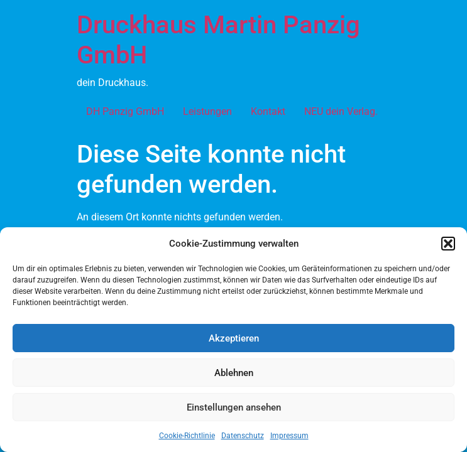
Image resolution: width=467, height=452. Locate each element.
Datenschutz (242, 435)
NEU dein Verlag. (341, 111)
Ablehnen (233, 373)
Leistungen (207, 111)
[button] (448, 243)
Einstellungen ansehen (234, 407)
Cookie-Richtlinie (187, 435)
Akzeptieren (234, 338)
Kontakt (268, 111)
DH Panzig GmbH (125, 111)
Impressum (289, 435)
